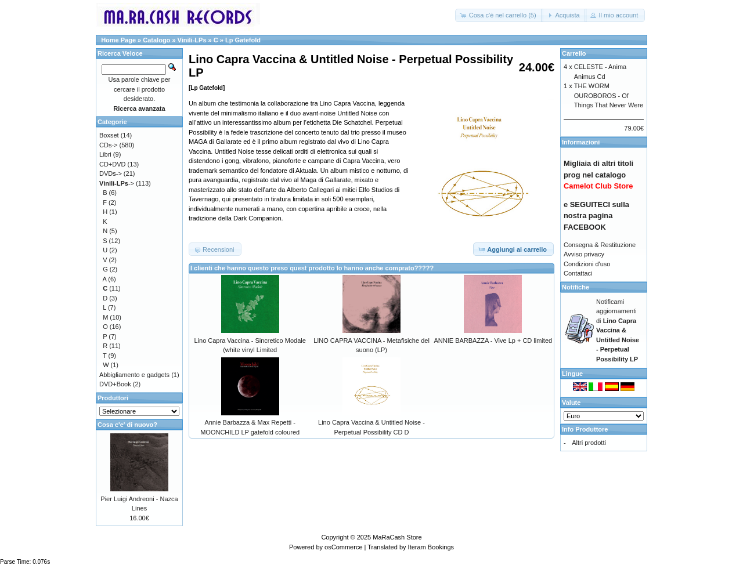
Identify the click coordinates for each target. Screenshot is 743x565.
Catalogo (156, 40)
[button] (499, 15)
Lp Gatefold (243, 40)
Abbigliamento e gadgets (134, 374)
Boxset (109, 135)
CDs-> (108, 145)
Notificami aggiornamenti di (617, 330)
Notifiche (575, 287)
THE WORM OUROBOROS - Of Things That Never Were (608, 95)
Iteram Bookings (431, 547)
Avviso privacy (584, 254)
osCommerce (343, 547)
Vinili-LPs (192, 40)
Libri (105, 154)
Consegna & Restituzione (600, 244)
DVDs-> (110, 173)
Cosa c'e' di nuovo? (127, 424)
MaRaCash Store (397, 537)
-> (116, 183)
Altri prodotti (589, 442)
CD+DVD (112, 164)
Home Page (118, 40)
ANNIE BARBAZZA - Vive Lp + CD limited (493, 340)
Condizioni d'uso (587, 263)
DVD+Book (115, 384)
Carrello (574, 53)
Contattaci (578, 273)
